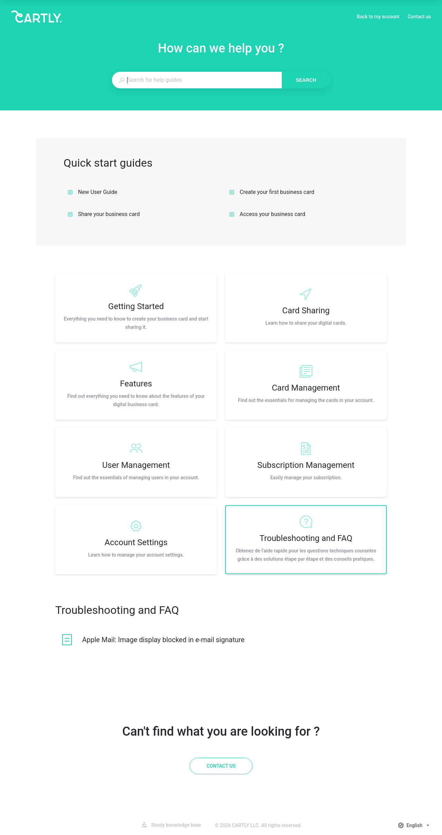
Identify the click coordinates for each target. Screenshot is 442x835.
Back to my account (378, 17)
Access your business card (267, 214)
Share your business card (104, 214)
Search (306, 80)
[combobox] (196, 80)
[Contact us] (221, 766)
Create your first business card (271, 192)
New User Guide (92, 192)
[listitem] (136, 307)
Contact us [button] (419, 16)
